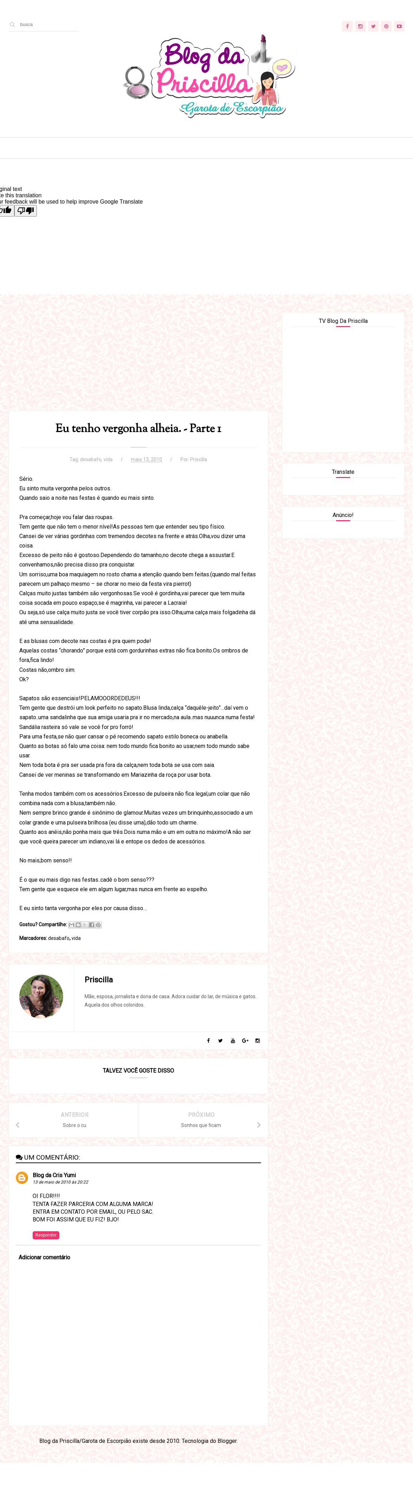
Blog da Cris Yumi (54, 1175)
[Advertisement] (138, 361)
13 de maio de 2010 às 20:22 (60, 1182)
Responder (45, 1235)
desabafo (90, 459)
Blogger (227, 1441)
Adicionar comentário (44, 1257)
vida (108, 459)
